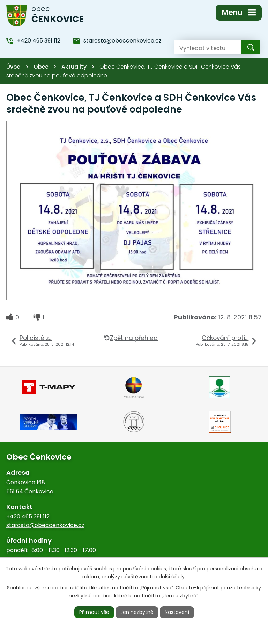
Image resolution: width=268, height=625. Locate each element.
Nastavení (177, 612)
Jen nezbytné (137, 612)
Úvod (13, 67)
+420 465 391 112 (28, 516)
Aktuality (74, 67)
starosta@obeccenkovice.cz (45, 525)
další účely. (172, 576)
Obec (41, 67)
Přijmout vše (94, 612)
